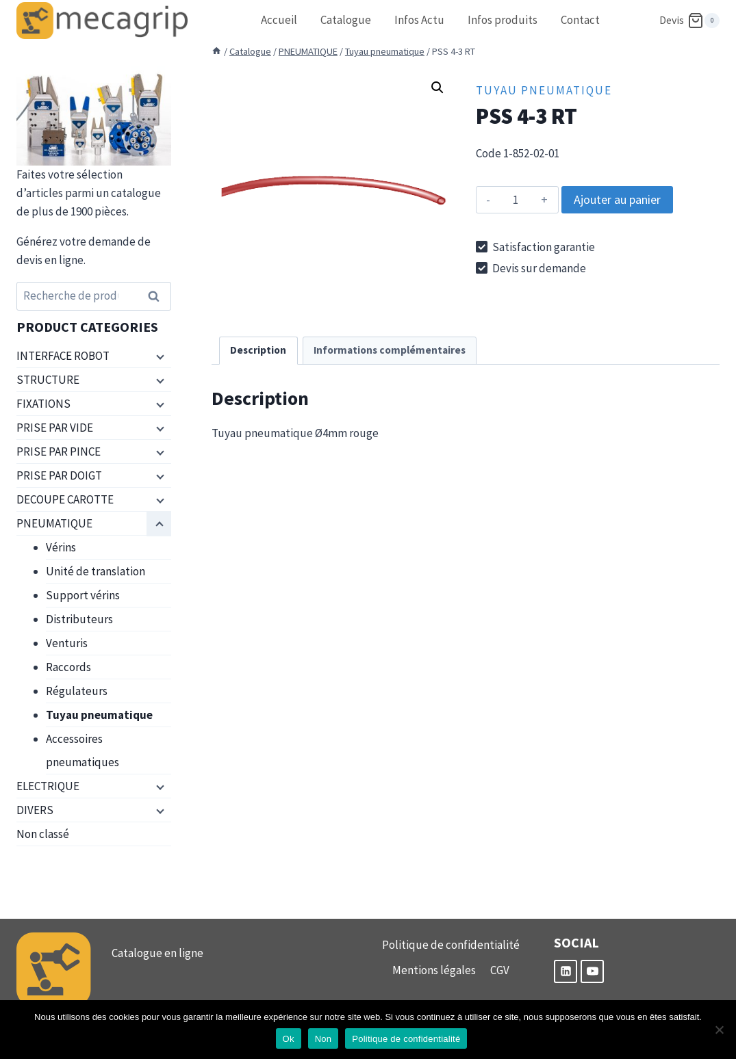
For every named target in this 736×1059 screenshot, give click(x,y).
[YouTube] (592, 971)
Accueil (279, 19)
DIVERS (34, 810)
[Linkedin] (565, 971)
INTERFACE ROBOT (63, 355)
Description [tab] (258, 349)
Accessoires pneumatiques (82, 750)
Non (323, 1039)
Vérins (61, 547)
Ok (288, 1039)
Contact (580, 19)
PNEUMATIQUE (54, 523)
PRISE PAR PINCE (58, 451)
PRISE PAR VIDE (54, 427)
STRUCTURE (47, 379)
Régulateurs (76, 690)
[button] (437, 87)
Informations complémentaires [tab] (390, 349)
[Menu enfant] (159, 356)
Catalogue (345, 19)
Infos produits (502, 19)
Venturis (67, 643)
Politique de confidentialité (451, 944)
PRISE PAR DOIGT (59, 475)
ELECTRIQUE (47, 786)
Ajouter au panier (617, 199)
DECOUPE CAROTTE (65, 499)
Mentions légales (434, 970)
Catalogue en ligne (157, 952)
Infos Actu (419, 19)
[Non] (719, 1029)
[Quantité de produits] (516, 200)
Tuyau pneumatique (544, 90)
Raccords (68, 667)
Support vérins (83, 595)
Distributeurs (79, 619)
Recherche (158, 296)
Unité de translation (95, 571)
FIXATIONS (43, 403)
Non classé (42, 833)
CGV (499, 970)
